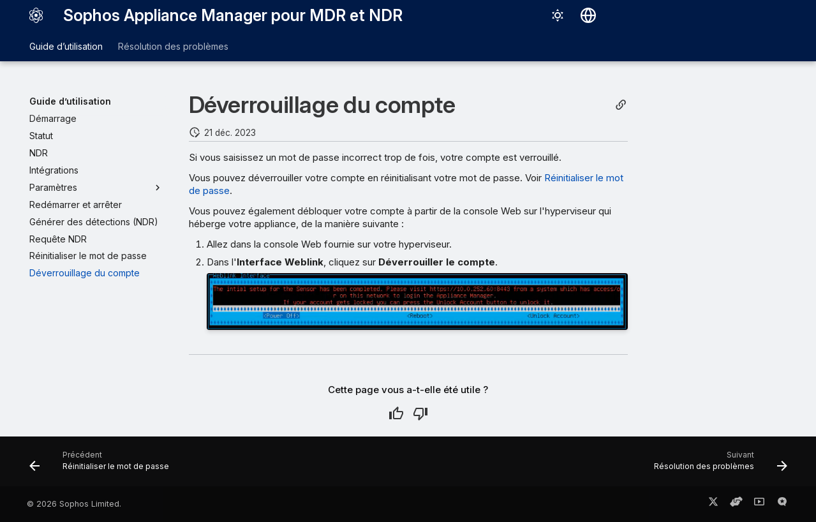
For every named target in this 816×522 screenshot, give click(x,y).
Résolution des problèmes (173, 46)
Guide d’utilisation (66, 46)
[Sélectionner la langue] (588, 15)
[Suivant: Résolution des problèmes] (716, 465)
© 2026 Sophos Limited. (74, 504)
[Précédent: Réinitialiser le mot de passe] (102, 465)
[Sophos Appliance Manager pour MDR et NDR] (36, 15)
